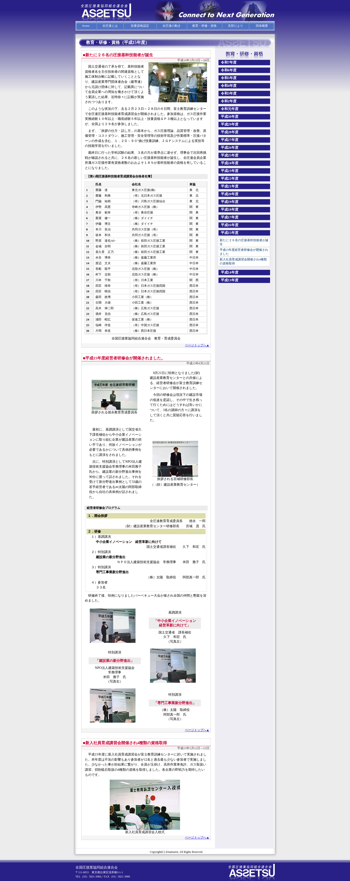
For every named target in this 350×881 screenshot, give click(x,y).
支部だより (235, 25)
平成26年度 (229, 147)
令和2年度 (229, 101)
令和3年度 (229, 93)
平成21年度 (229, 186)
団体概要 (262, 25)
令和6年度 (229, 70)
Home (86, 25)
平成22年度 (229, 178)
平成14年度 (229, 272)
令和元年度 (229, 109)
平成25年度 (229, 155)
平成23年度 (229, 171)
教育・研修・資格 (204, 25)
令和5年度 (229, 78)
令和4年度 (229, 86)
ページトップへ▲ (197, 345)
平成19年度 (229, 202)
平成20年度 (229, 194)
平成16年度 (229, 225)
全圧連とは (110, 25)
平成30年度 (229, 116)
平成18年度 (229, 209)
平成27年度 (229, 140)
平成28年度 (229, 132)
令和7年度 (229, 62)
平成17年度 (229, 217)
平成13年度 (229, 280)
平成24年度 (229, 163)
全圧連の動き (171, 25)
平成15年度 (229, 233)
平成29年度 (229, 124)
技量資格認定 (140, 25)
